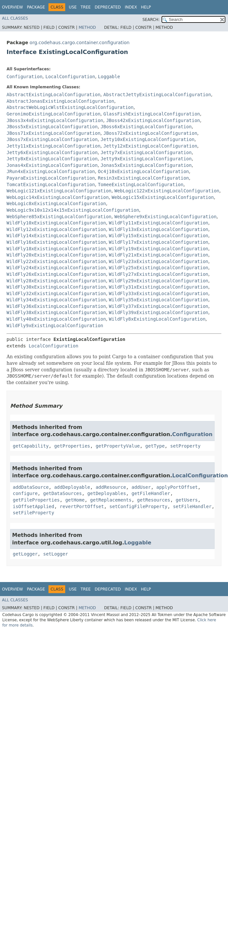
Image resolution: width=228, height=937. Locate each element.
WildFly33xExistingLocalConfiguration (158, 293)
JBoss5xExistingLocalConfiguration (52, 126)
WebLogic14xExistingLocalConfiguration (58, 197)
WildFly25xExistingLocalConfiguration (158, 267)
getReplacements (110, 500)
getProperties (72, 446)
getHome (75, 500)
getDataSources (62, 493)
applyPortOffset (177, 487)
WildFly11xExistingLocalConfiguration (158, 222)
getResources (153, 500)
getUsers (187, 500)
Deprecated (108, 7)
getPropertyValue (118, 446)
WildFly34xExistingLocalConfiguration (56, 299)
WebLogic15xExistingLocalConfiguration (163, 197)
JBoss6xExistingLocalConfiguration (146, 126)
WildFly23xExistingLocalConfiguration (158, 261)
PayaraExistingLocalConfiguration (51, 178)
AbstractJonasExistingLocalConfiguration (60, 101)
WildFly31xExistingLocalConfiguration (158, 287)
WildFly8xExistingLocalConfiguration (157, 319)
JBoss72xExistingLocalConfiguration (150, 133)
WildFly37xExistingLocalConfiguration (158, 306)
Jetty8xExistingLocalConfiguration (52, 158)
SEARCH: (151, 19)
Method (87, 27)
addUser (141, 487)
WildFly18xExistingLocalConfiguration (56, 248)
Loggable (109, 76)
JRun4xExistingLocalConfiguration (51, 171)
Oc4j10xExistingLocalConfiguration (143, 171)
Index (131, 7)
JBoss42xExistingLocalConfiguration (153, 120)
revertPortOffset (82, 506)
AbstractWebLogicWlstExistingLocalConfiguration (70, 107)
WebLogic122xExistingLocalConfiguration (166, 190)
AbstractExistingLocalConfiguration (54, 94)
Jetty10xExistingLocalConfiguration (148, 139)
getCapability (31, 446)
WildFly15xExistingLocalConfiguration (158, 235)
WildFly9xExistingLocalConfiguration (55, 325)
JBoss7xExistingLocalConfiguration (52, 139)
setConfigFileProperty (138, 506)
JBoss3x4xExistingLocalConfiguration (55, 120)
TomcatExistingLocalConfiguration (51, 184)
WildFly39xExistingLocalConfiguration (158, 312)
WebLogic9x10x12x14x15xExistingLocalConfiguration (73, 210)
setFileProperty (33, 512)
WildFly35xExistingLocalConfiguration (158, 299)
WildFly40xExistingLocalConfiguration (56, 319)
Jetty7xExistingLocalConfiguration (146, 152)
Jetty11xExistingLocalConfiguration (54, 146)
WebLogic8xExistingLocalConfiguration (56, 203)
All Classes (15, 18)
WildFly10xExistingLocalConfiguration (56, 222)
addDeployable (72, 487)
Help (146, 7)
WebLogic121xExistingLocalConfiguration (59, 190)
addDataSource (31, 487)
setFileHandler (192, 506)
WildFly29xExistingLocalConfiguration (158, 280)
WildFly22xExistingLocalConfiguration (56, 261)
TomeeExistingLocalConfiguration (140, 184)
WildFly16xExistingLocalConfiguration (56, 242)
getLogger (25, 554)
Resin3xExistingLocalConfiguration (143, 178)
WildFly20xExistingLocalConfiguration (56, 254)
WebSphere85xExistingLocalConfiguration (59, 216)
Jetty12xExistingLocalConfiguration (150, 146)
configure (25, 493)
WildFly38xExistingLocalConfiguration (56, 312)
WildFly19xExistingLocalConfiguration (158, 248)
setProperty (185, 446)
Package (36, 7)
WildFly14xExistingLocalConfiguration (56, 235)
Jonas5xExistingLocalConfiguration (146, 165)
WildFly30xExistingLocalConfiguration (56, 287)
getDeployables (106, 493)
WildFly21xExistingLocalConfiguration (158, 254)
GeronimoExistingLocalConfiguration (54, 113)
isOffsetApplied (33, 506)
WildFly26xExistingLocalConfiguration (56, 274)
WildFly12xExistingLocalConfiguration (56, 229)
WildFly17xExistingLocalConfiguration (158, 242)
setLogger (55, 554)
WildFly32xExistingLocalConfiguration (56, 293)
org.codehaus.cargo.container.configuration (79, 42)
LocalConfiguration (70, 76)
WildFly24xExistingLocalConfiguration (56, 267)
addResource (111, 487)
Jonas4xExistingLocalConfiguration (52, 165)
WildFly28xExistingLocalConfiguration (56, 280)
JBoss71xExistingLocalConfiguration (54, 133)
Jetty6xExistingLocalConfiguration (52, 152)
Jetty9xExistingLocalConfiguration (146, 158)
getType (155, 446)
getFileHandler (150, 493)
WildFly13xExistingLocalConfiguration (158, 229)
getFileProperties (36, 500)
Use (73, 7)
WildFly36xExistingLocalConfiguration (56, 306)
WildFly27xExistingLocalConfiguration (158, 274)
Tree (86, 7)
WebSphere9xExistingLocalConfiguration (165, 216)
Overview (12, 7)
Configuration (25, 76)
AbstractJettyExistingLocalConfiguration (157, 94)
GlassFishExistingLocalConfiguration (151, 113)
